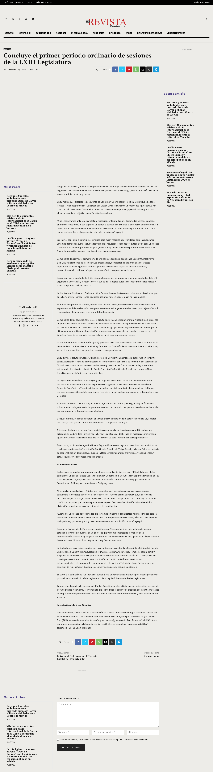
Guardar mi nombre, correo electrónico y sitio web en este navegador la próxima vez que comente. (104, 739)
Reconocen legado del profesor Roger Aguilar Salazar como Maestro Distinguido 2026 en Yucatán (20, 266)
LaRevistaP (11, 69)
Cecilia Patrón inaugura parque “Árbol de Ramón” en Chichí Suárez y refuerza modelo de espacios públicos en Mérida (22, 244)
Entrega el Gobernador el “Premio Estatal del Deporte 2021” (77, 657)
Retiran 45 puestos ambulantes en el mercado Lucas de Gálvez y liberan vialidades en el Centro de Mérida (21, 201)
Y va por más (151, 656)
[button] (205, 19)
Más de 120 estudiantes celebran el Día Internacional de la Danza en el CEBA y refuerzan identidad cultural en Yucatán (22, 222)
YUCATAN (7, 49)
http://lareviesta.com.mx (28, 312)
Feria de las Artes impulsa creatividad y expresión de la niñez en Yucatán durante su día (180, 197)
